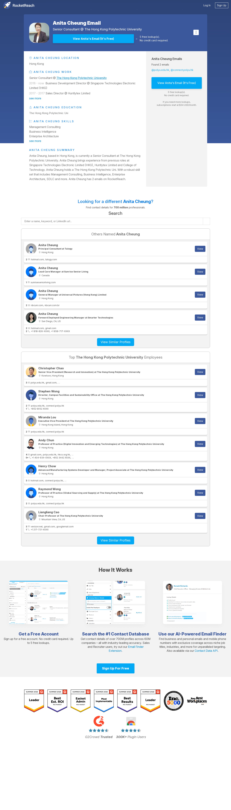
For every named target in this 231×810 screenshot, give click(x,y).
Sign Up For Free (115, 668)
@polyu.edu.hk (160, 69)
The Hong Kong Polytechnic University (113, 29)
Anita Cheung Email (77, 23)
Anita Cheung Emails (166, 59)
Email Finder (214, 634)
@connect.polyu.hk (182, 69)
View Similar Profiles (116, 342)
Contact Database (130, 634)
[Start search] (206, 221)
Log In (207, 5)
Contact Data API (206, 650)
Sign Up (221, 5)
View (200, 248)
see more (35, 98)
